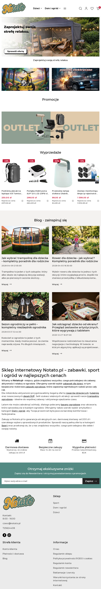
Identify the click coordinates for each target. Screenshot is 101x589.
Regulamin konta (62, 563)
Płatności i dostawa (13, 553)
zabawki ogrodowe (35, 386)
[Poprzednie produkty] (5, 170)
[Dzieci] (37, 8)
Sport (5, 425)
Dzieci (56, 512)
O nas (56, 549)
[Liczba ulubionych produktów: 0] (92, 8)
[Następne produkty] (95, 170)
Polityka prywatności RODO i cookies (72, 558)
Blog (5, 558)
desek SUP (29, 396)
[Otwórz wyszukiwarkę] (80, 8)
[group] (50, 36)
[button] (64, 8)
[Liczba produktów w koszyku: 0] (97, 8)
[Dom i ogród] (53, 8)
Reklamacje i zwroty (64, 572)
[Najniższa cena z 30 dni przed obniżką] (22, 200)
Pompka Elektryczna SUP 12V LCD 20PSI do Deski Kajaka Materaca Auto (38, 192)
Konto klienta (10, 549)
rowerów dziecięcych (77, 393)
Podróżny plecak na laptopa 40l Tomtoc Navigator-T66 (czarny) (11, 192)
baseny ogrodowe (70, 404)
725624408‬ (9, 528)
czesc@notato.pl (11, 523)
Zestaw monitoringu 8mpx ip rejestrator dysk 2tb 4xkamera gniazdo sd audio (87, 192)
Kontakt (57, 585)
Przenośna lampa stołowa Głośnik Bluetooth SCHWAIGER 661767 (61, 192)
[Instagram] (9, 535)
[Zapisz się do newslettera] (42, 481)
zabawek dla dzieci (73, 383)
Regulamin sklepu (62, 553)
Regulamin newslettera (65, 568)
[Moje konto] (86, 8)
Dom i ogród (18, 411)
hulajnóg (94, 393)
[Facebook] (4, 535)
